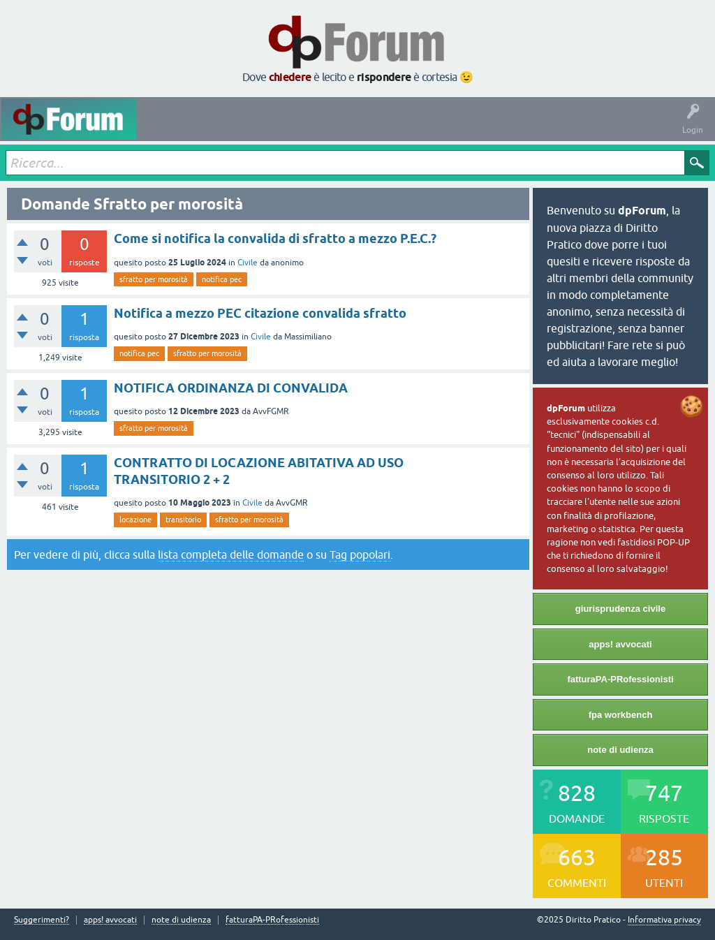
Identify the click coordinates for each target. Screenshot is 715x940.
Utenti (425, 129)
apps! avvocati (620, 644)
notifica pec (222, 279)
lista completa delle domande (231, 554)
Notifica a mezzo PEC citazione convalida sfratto (260, 313)
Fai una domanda (487, 129)
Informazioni (561, 129)
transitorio (183, 519)
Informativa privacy (664, 920)
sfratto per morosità (153, 279)
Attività (161, 129)
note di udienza (620, 749)
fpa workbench (621, 715)
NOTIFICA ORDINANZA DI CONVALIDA (231, 388)
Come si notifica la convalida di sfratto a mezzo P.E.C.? (275, 238)
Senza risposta (268, 129)
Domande (207, 129)
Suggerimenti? (41, 920)
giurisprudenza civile (620, 608)
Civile (247, 262)
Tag (326, 129)
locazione (135, 519)
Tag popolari (360, 554)
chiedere (290, 77)
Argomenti (375, 129)
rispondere (384, 77)
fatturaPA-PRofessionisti (620, 679)
